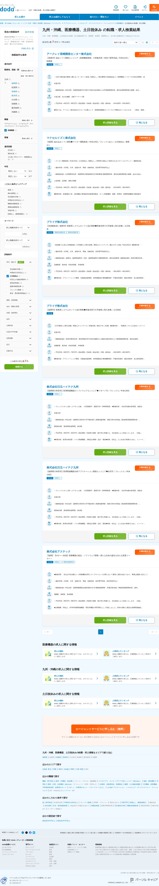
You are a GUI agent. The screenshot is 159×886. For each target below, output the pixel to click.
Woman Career (30, 866)
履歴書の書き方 (114, 847)
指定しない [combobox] (12, 171)
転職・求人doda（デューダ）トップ (13, 23)
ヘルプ (155, 833)
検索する (19, 367)
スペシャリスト (31, 859)
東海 (50, 854)
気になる (141, 122)
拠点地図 (133, 873)
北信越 (51, 856)
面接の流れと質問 (117, 849)
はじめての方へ (7, 847)
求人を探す (20, 17)
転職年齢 (136, 852)
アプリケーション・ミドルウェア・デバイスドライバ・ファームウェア (89, 23)
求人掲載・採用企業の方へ (148, 873)
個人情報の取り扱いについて (19, 880)
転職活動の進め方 (101, 847)
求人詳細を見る (110, 122)
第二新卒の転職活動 (150, 849)
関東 (50, 852)
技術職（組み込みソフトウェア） (50, 23)
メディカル (29, 852)
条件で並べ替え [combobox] (120, 42)
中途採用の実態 (146, 852)
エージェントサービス (9, 852)
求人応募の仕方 (105, 849)
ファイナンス (30, 856)
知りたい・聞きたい (99, 17)
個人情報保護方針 (15, 883)
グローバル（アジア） (33, 863)
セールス (28, 854)
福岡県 (14, 83)
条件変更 (29, 32)
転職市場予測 (104, 854)
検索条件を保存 (19, 55)
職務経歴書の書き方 (126, 847)
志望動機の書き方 (140, 847)
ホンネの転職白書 (116, 854)
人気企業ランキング (103, 852)
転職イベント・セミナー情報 (77, 847)
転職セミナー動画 (73, 852)
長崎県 (14, 91)
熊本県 (14, 95)
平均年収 (114, 852)
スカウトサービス (8, 854)
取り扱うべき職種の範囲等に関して (102, 833)
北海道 (51, 847)
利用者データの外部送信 (123, 833)
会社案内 (123, 873)
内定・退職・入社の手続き (133, 849)
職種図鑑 (126, 854)
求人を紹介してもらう (59, 17)
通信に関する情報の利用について (78, 833)
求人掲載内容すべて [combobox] (14, 228)
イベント (139, 17)
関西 (50, 859)
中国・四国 (52, 861)
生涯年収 (122, 852)
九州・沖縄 (32, 23)
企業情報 (133, 854)
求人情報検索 (6, 849)
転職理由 (129, 852)
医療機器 (119, 23)
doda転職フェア (73, 849)
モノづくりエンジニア (33, 849)
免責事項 (138, 833)
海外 (50, 866)
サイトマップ (146, 833)
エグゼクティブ (31, 861)
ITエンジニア (30, 847)
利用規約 (63, 833)
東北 (50, 849)
